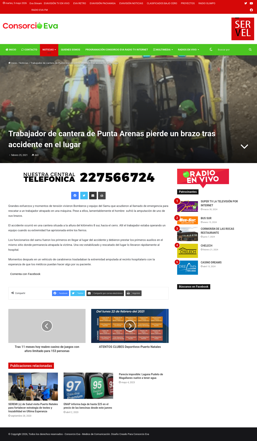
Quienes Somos (70, 49)
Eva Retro (79, 3)
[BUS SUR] (187, 220)
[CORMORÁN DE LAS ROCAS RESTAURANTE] (187, 234)
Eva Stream (36, 3)
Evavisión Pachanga (102, 3)
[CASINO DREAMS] (187, 268)
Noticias (48, 49)
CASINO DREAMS (211, 262)
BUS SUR (206, 218)
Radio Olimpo (207, 3)
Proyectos (188, 3)
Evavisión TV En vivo (57, 3)
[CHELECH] (187, 251)
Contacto (29, 49)
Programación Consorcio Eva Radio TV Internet (117, 49)
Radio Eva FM (39, 10)
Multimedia (162, 49)
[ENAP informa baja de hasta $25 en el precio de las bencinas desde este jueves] (88, 387)
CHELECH (207, 245)
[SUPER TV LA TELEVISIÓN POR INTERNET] (187, 207)
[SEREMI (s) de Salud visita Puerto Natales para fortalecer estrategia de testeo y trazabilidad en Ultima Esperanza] (33, 387)
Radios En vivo (187, 49)
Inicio (10, 49)
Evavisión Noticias (131, 3)
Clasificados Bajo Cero (162, 3)
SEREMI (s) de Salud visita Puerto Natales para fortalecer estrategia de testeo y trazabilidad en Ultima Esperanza (33, 408)
